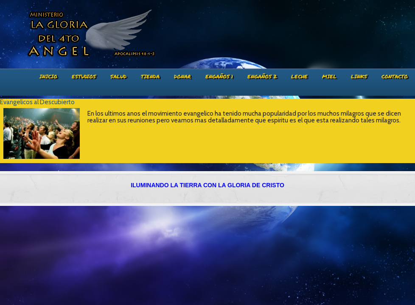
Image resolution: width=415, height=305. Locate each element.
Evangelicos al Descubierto (37, 102)
